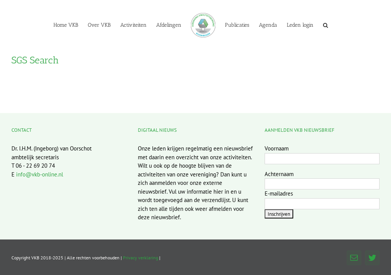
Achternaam (279, 174)
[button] (325, 25)
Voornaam (277, 148)
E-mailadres (279, 193)
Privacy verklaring (140, 257)
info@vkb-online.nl (39, 174)
